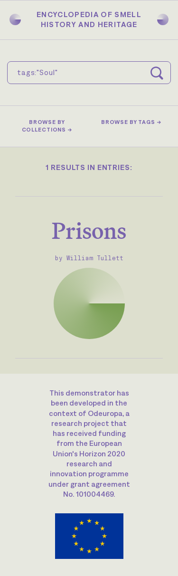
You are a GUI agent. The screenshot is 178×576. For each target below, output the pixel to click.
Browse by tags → (131, 122)
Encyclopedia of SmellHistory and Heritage (89, 19)
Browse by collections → (47, 126)
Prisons (89, 230)
